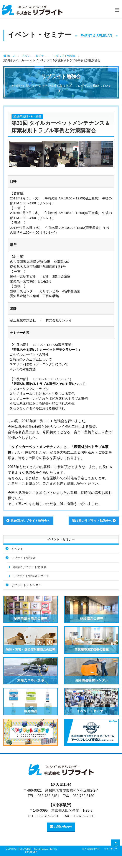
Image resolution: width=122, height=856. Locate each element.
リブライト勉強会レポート (31, 576)
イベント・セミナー (34, 56)
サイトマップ (110, 849)
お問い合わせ (61, 826)
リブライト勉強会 (64, 56)
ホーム (9, 56)
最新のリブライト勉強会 (29, 567)
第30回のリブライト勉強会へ (28, 520)
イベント (17, 548)
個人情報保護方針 (91, 849)
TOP (115, 846)
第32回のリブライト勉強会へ (94, 520)
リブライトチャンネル (26, 585)
